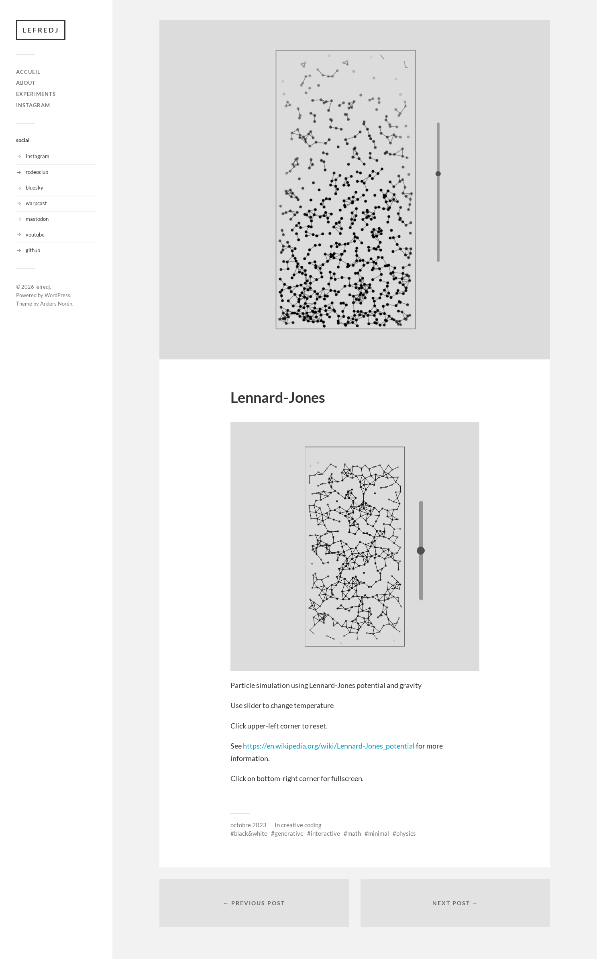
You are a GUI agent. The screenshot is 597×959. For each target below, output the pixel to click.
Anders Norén (56, 303)
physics (406, 833)
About (26, 83)
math (354, 833)
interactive (325, 833)
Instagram (37, 156)
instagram (33, 105)
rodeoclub (37, 172)
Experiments (36, 94)
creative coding (301, 824)
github (33, 250)
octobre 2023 (248, 824)
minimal (378, 833)
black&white (250, 833)
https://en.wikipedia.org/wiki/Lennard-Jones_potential (329, 745)
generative (289, 833)
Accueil (28, 72)
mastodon (37, 219)
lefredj (40, 30)
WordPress (57, 295)
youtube (35, 234)
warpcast (36, 203)
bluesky (34, 187)
